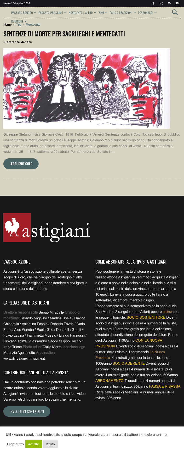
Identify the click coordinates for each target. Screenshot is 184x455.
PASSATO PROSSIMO (53, 13)
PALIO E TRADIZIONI (123, 13)
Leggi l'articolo (21, 163)
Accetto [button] (33, 444)
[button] (175, 14)
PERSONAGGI (147, 13)
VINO (103, 13)
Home (7, 25)
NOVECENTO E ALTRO (82, 13)
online (167, 311)
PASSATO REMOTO (23, 13)
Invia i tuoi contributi (27, 411)
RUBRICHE (19, 21)
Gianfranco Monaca (17, 42)
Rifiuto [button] (50, 444)
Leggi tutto (15, 444)
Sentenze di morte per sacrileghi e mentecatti (64, 33)
